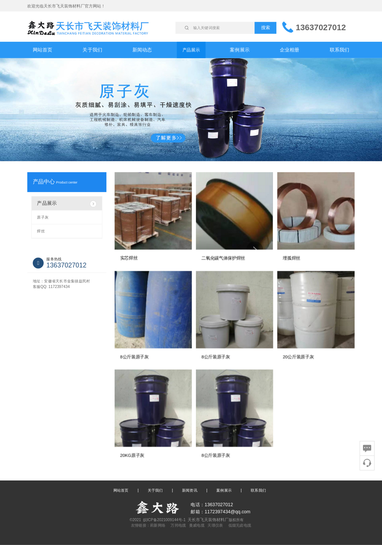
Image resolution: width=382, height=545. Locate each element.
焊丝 (40, 231)
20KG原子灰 (132, 455)
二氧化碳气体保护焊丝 (223, 258)
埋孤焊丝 (291, 258)
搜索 (265, 27)
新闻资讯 (189, 490)
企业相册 (290, 50)
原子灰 (42, 217)
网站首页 (43, 50)
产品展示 (191, 49)
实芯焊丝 (129, 258)
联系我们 (340, 50)
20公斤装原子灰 (298, 356)
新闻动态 (142, 50)
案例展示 (240, 50)
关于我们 (92, 50)
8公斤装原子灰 (134, 356)
